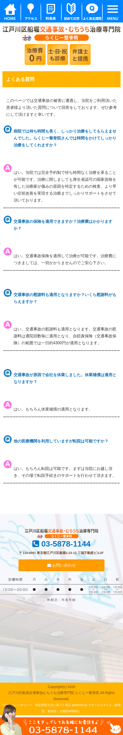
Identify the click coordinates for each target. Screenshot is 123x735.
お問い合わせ (61, 565)
